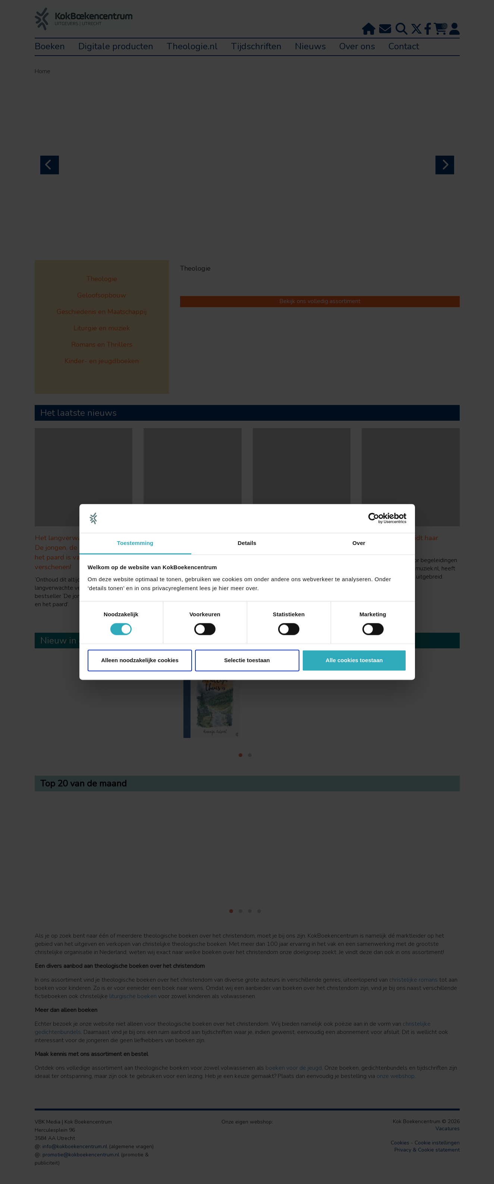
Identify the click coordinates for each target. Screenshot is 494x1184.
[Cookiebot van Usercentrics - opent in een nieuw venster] (373, 518)
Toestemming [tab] (135, 543)
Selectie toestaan (247, 660)
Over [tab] (358, 543)
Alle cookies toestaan (354, 660)
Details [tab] (247, 543)
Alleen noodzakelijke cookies (140, 660)
